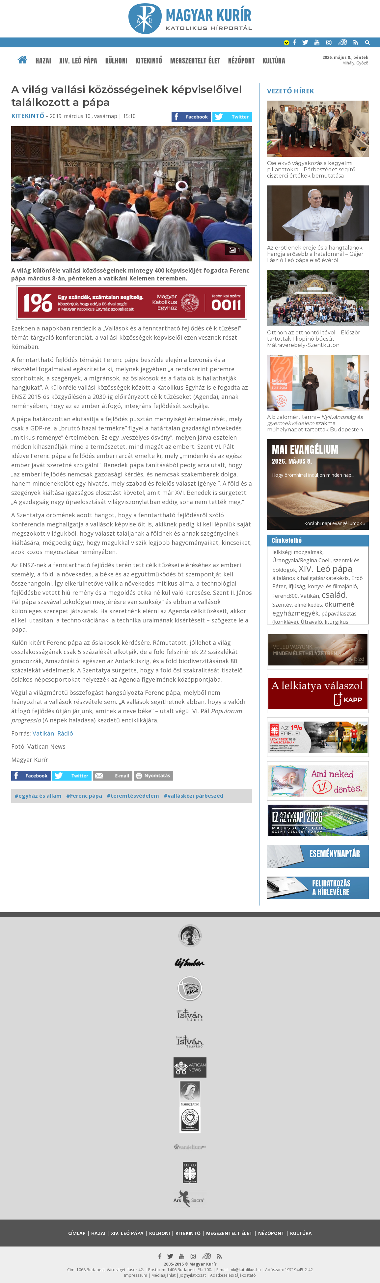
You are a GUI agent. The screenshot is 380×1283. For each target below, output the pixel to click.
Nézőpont (241, 61)
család (334, 594)
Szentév (282, 604)
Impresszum (135, 1275)
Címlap (77, 1233)
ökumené (339, 604)
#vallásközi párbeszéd (193, 795)
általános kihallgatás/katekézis (310, 578)
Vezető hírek (290, 90)
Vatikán (309, 595)
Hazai (43, 61)
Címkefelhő (287, 540)
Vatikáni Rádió (53, 733)
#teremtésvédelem (133, 795)
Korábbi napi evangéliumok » (335, 523)
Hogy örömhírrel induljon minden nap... (313, 460)
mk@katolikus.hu (245, 1269)
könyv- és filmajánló (332, 586)
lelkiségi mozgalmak (297, 552)
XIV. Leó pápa (78, 61)
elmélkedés (308, 604)
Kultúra (274, 61)
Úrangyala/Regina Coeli (301, 560)
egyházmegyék (295, 613)
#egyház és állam (38, 795)
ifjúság (296, 586)
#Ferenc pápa (84, 795)
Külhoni (116, 61)
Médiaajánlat (163, 1275)
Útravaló (311, 621)
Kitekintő (149, 61)
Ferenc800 (285, 595)
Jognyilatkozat (193, 1275)
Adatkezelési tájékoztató (233, 1275)
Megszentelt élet (195, 61)
